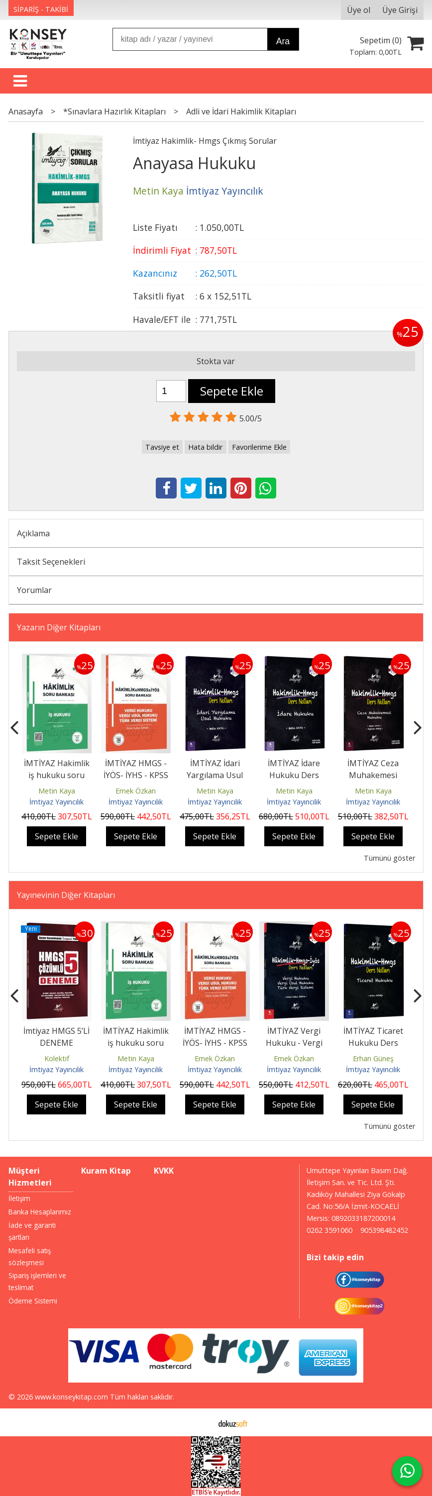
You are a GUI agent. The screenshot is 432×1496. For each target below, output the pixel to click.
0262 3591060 (329, 1230)
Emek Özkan (135, 791)
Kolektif (56, 1058)
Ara (283, 41)
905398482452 (384, 1230)
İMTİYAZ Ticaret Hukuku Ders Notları (373, 1042)
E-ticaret (200, 1422)
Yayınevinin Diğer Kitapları (66, 895)
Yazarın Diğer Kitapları (59, 627)
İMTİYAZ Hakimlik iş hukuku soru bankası (57, 775)
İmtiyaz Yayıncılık (56, 801)
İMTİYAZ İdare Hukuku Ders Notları (294, 775)
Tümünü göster (389, 858)
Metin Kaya (56, 791)
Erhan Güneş (373, 1058)
